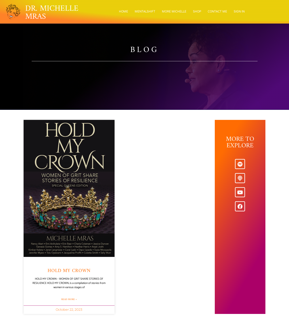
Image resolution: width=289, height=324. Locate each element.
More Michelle (174, 11)
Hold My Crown (69, 271)
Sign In (239, 11)
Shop (197, 11)
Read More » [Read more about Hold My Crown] (69, 299)
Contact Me (217, 11)
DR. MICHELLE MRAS (51, 13)
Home (123, 11)
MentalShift (145, 11)
